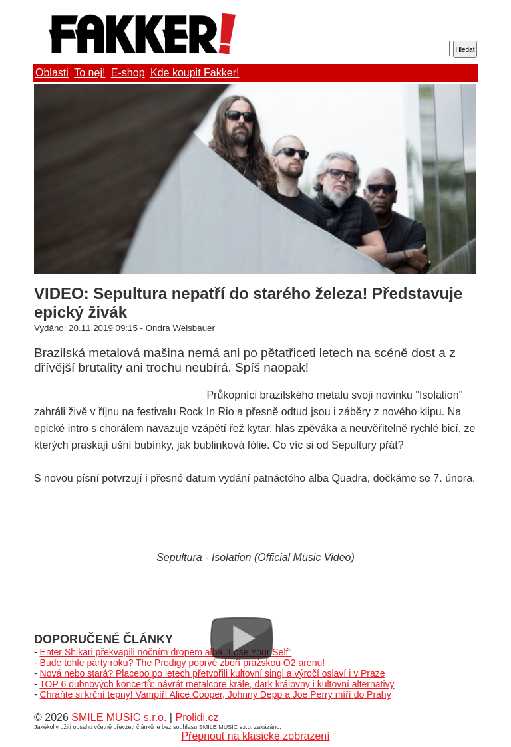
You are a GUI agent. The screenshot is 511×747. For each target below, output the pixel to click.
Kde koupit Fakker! (194, 72)
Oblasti (52, 72)
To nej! (89, 72)
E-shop (128, 72)
